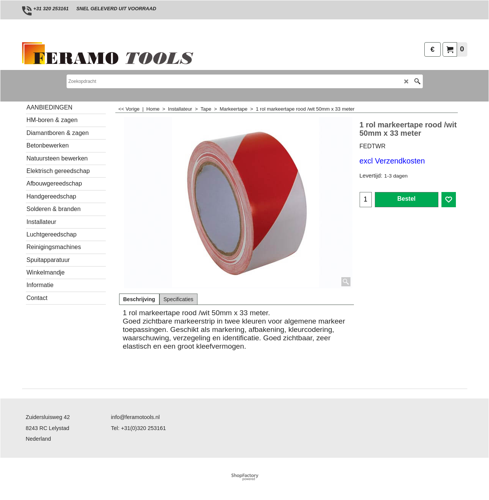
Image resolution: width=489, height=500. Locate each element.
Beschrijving (139, 299)
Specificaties (179, 299)
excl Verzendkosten (392, 161)
